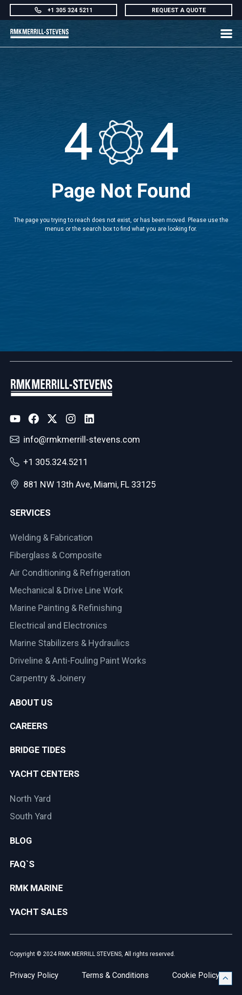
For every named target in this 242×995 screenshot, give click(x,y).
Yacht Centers (45, 774)
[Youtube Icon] (15, 418)
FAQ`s (22, 864)
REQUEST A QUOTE (179, 10)
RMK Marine (36, 888)
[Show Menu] (226, 33)
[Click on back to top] (225, 978)
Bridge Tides (38, 750)
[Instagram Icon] (70, 418)
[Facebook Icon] (33, 418)
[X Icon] (52, 418)
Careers (29, 726)
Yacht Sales (39, 912)
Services (30, 513)
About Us (31, 702)
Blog (21, 840)
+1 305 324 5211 (64, 10)
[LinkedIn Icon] (89, 418)
